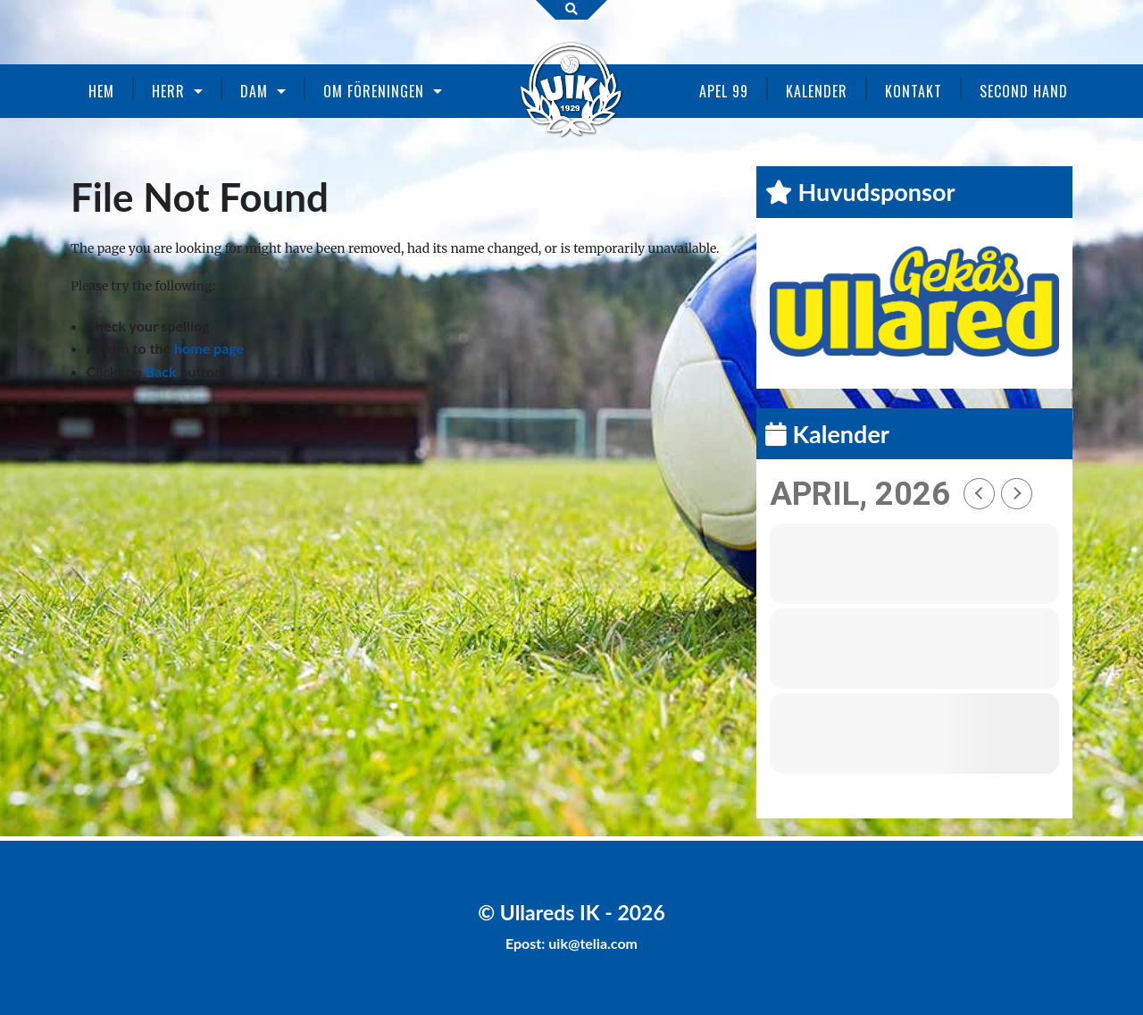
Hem (101, 91)
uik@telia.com (593, 943)
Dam (254, 91)
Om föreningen (373, 91)
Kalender (816, 91)
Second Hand (1024, 91)
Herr (168, 91)
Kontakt (913, 91)
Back (161, 371)
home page (209, 348)
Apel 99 (723, 91)
